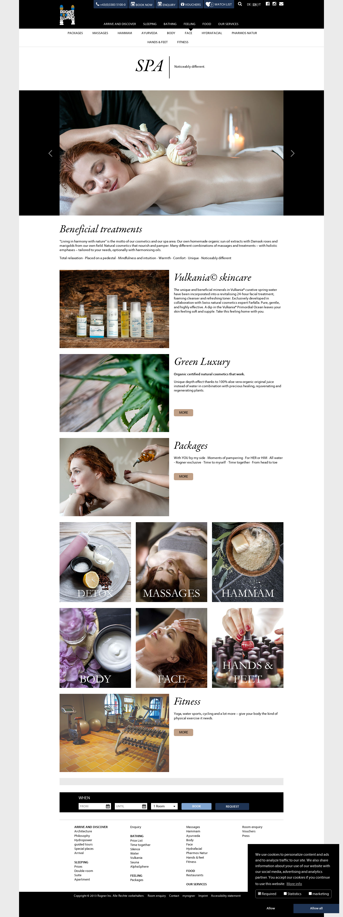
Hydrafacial (212, 33)
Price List (136, 841)
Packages (75, 33)
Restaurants (194, 875)
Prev (51, 153)
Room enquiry (252, 827)
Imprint (203, 895)
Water (134, 853)
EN (255, 4)
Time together (140, 845)
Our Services (228, 24)
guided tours (83, 844)
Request (232, 806)
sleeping (149, 24)
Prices (78, 867)
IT (259, 4)
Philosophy (82, 836)
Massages (100, 33)
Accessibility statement (226, 895)
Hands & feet (157, 42)
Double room (83, 871)
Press (246, 836)
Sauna (134, 862)
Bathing (170, 24)
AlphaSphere (139, 867)
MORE (183, 413)
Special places (84, 849)
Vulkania (136, 858)
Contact (174, 895)
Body (171, 33)
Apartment (82, 879)
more (183, 476)
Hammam (125, 33)
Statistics (292, 894)
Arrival (79, 853)
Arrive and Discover (120, 24)
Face (188, 33)
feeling (189, 24)
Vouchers (249, 831)
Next (291, 153)
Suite (77, 875)
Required (267, 894)
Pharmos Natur (244, 33)
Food (206, 24)
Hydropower (83, 840)
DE (249, 4)
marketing (319, 894)
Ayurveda (149, 33)
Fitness (182, 42)
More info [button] (294, 884)
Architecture (83, 831)
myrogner (188, 895)
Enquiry (135, 827)
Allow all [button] (316, 908)
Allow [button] (271, 908)
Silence (135, 849)
